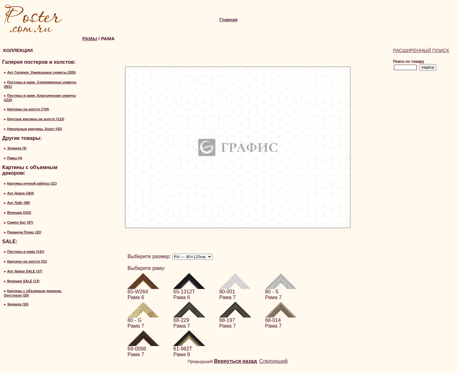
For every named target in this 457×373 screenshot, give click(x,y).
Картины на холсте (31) (27, 261)
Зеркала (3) (16, 148)
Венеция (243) (19, 212)
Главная (229, 19)
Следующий (273, 361)
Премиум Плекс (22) (24, 232)
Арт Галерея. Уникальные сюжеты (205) (41, 72)
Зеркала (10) (17, 304)
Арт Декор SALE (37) (24, 271)
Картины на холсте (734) (28, 109)
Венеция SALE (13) (23, 281)
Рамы (89, 38)
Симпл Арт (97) (20, 222)
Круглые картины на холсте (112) (35, 119)
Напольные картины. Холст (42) (34, 129)
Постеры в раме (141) (25, 251)
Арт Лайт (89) (18, 203)
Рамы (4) (14, 158)
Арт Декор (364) (20, 193)
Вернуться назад (235, 361)
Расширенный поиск (421, 50)
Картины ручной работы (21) (32, 183)
